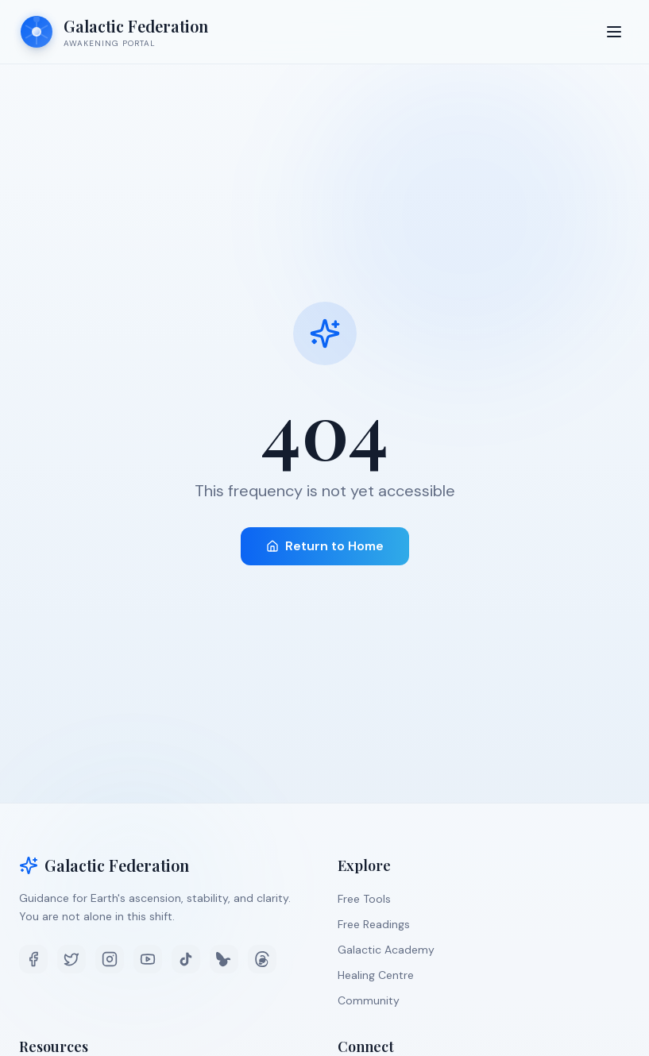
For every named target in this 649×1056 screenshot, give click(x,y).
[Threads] (262, 959)
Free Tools (364, 899)
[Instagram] (109, 959)
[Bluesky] (224, 959)
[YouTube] (147, 959)
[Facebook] (33, 959)
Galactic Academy (386, 949)
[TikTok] (186, 959)
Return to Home (325, 546)
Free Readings (374, 924)
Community (369, 1000)
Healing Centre (376, 975)
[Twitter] (71, 959)
